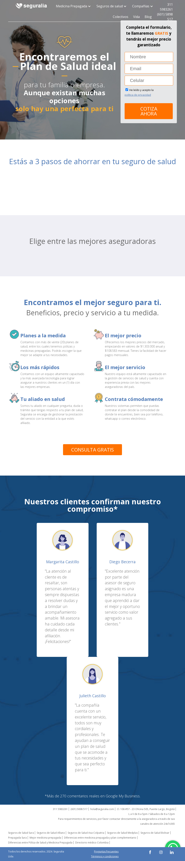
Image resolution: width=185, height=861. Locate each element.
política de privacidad (138, 95)
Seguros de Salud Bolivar (155, 832)
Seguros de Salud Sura (21, 832)
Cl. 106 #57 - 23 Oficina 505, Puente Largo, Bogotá (146, 809)
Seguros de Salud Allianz (51, 832)
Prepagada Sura (17, 837)
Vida (136, 16)
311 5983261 (166, 7)
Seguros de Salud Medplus (122, 832)
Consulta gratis (92, 449)
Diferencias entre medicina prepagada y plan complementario (100, 837)
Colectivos (120, 16)
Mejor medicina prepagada (45, 837)
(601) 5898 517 (165, 16)
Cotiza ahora (148, 111)
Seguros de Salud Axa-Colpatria (86, 832)
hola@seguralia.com (102, 809)
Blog (148, 16)
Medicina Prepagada (73, 6)
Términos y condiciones (105, 856)
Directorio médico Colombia (92, 842)
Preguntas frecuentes (106, 851)
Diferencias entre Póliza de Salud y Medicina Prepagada (40, 842)
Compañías (142, 6)
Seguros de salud (110, 6)
